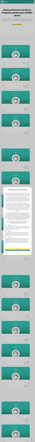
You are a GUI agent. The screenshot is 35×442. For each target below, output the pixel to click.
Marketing (10, 235)
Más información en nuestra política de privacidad (15, 244)
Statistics (9, 229)
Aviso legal (21, 254)
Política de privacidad (15, 254)
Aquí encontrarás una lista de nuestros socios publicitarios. (17, 243)
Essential (12, 223)
